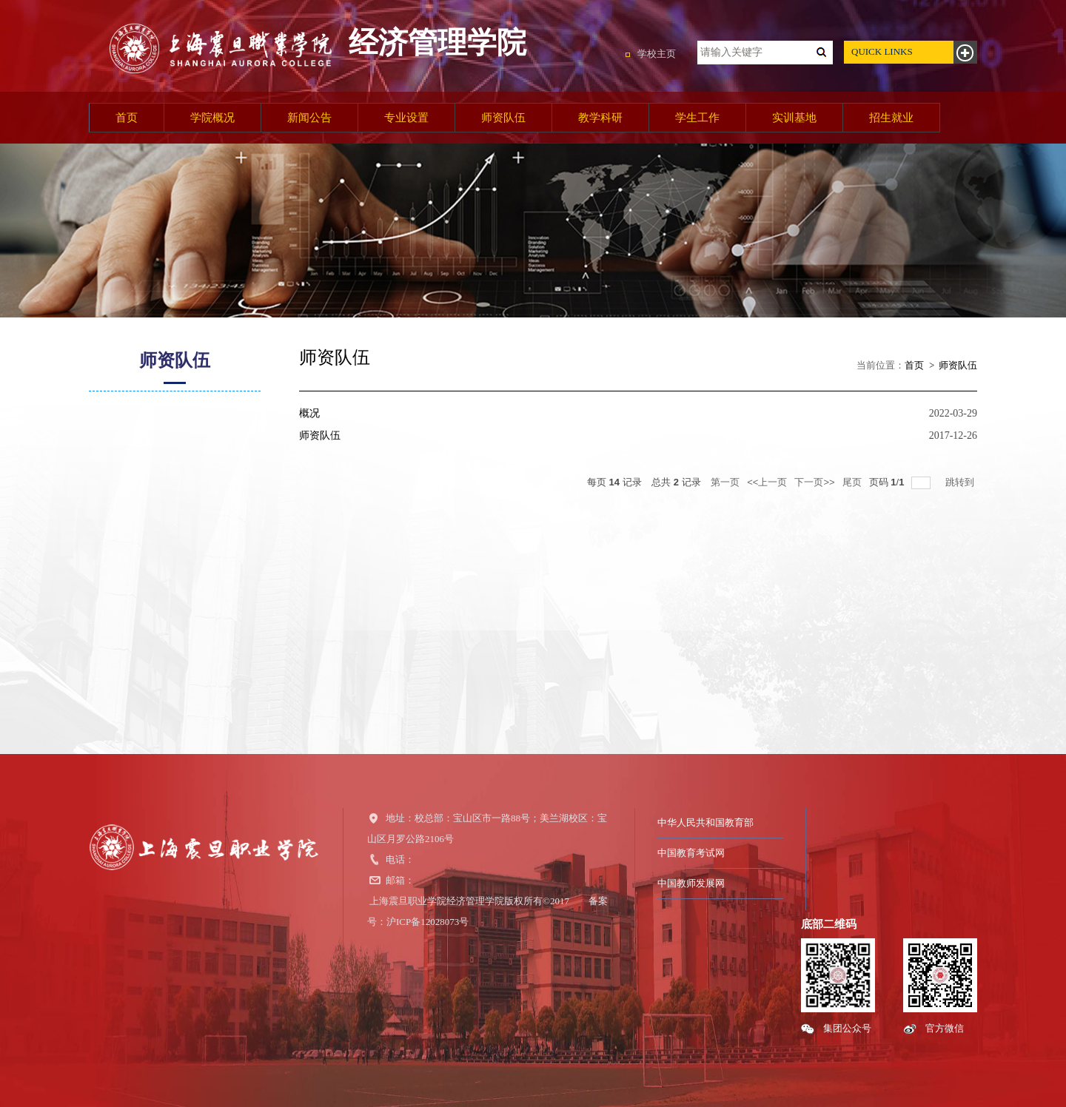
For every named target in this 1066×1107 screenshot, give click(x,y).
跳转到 (961, 482)
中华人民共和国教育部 (705, 822)
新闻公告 (309, 118)
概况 (309, 413)
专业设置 (406, 118)
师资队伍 (503, 118)
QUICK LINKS (882, 51)
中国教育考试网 (691, 852)
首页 (126, 118)
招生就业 (891, 118)
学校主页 (656, 53)
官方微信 (944, 1028)
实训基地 (794, 118)
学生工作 (697, 118)
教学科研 (600, 118)
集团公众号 (847, 1028)
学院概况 (212, 118)
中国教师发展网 (691, 883)
